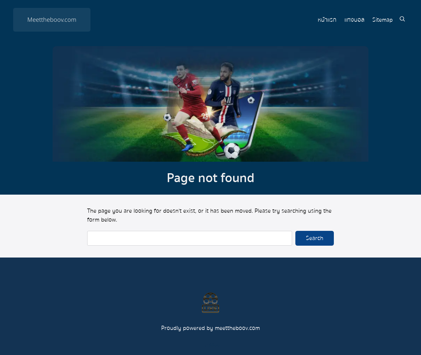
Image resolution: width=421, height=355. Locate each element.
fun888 (210, 345)
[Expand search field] (402, 19)
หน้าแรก (327, 19)
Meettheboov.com (51, 19)
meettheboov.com (237, 328)
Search (314, 238)
